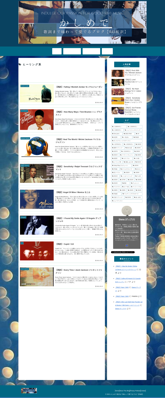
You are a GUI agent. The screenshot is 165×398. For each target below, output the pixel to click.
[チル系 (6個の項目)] (138, 176)
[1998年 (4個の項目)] (123, 190)
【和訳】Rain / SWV (122, 287)
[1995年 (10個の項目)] (138, 155)
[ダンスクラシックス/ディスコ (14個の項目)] (126, 140)
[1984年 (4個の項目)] (138, 190)
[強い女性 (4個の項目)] (137, 197)
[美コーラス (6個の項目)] (117, 172)
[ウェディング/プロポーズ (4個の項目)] (132, 193)
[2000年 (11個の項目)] (138, 147)
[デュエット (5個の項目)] (136, 183)
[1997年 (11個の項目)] (115, 151)
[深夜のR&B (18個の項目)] (129, 133)
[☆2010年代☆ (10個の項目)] (126, 151)
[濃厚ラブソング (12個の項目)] (117, 147)
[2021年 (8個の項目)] (138, 162)
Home (110, 391)
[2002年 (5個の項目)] (130, 179)
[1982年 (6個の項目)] (128, 172)
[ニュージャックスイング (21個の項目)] (133, 130)
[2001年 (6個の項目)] (115, 176)
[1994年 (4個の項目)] (130, 190)
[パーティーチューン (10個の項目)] (126, 155)
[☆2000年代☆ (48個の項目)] (134, 126)
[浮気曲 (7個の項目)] (115, 169)
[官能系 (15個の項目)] (137, 137)
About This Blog (119, 391)
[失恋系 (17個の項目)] (116, 137)
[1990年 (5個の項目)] (138, 179)
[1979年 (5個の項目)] (123, 179)
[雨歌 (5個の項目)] (126, 183)
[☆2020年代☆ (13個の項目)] (128, 144)
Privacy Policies (132, 391)
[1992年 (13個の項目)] (138, 144)
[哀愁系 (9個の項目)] (115, 158)
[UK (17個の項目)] (138, 133)
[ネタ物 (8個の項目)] (137, 158)
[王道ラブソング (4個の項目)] (117, 197)
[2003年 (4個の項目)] (129, 197)
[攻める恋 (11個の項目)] (129, 147)
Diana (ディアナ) (127, 219)
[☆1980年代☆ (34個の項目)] (117, 130)
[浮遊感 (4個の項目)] (116, 193)
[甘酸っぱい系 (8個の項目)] (128, 162)
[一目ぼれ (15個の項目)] (126, 137)
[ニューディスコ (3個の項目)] (126, 201)
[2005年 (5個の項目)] (115, 179)
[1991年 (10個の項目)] (115, 155)
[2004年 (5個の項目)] (116, 183)
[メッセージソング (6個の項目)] (127, 176)
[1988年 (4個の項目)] (115, 190)
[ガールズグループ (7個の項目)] (127, 169)
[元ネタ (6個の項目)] (138, 169)
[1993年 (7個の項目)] (137, 165)
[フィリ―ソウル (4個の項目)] (136, 186)
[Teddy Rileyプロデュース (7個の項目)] (121, 165)
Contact (142, 391)
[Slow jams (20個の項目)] (116, 133)
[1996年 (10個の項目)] (138, 151)
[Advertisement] (62, 74)
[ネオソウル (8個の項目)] (127, 158)
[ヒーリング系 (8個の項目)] (116, 162)
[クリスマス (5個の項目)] (116, 186)
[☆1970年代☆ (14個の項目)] (117, 144)
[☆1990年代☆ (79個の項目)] (119, 126)
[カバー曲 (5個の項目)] (125, 186)
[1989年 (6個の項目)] (137, 172)
